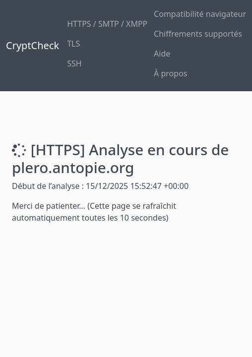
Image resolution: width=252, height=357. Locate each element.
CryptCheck (32, 45)
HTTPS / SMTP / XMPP (107, 23)
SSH (74, 63)
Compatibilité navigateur (200, 13)
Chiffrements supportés (198, 33)
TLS (73, 43)
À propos (170, 73)
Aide (162, 53)
